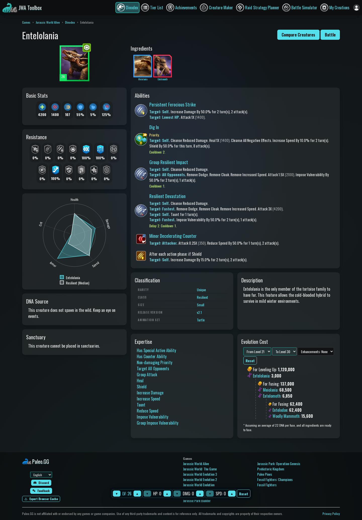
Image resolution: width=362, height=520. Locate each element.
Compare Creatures (298, 35)
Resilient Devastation (167, 196)
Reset (243, 493)
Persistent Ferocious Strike (172, 104)
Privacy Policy (331, 513)
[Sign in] (356, 7)
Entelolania (261, 376)
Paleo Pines (264, 474)
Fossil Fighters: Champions (275, 479)
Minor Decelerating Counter (173, 236)
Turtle (201, 319)
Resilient (202, 297)
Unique (201, 289)
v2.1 (199, 312)
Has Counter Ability (151, 356)
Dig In (154, 127)
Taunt (141, 405)
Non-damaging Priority (154, 362)
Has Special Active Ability (156, 350)
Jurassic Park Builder (197, 500)
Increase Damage (150, 393)
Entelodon (280, 410)
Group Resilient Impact (168, 162)
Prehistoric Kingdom (270, 468)
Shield (142, 387)
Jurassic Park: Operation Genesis (278, 463)
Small (200, 304)
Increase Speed (148, 399)
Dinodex (70, 22)
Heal (140, 381)
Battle (330, 35)
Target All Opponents (153, 368)
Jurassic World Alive (48, 22)
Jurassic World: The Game (200, 468)
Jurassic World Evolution (198, 484)
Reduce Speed (147, 411)
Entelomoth (272, 396)
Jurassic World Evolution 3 (200, 474)
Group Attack (147, 375)
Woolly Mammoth (286, 416)
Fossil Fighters (267, 484)
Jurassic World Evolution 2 (200, 479)
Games (26, 22)
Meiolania (270, 390)
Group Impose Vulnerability (157, 423)
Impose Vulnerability (152, 417)
